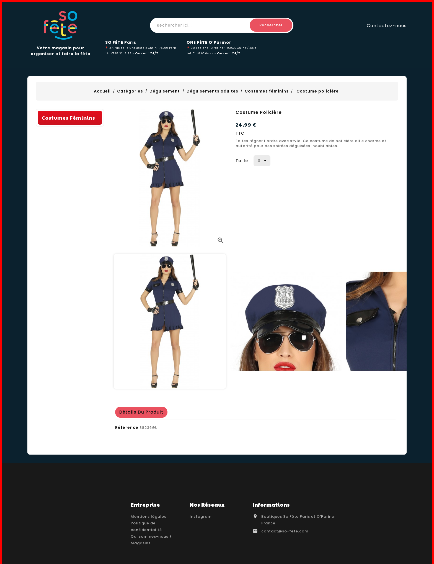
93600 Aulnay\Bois (241, 48)
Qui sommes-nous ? (151, 536)
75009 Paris (168, 48)
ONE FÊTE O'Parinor (209, 42)
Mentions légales (148, 516)
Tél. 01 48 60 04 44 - (202, 53)
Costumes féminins (68, 194)
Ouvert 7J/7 (146, 53)
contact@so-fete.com (284, 531)
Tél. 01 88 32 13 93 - (120, 53)
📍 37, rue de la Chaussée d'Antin (131, 48)
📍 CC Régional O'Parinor (206, 48)
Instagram (200, 516)
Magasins (141, 543)
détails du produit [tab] (141, 412)
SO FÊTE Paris (120, 42)
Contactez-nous (387, 25)
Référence (126, 427)
